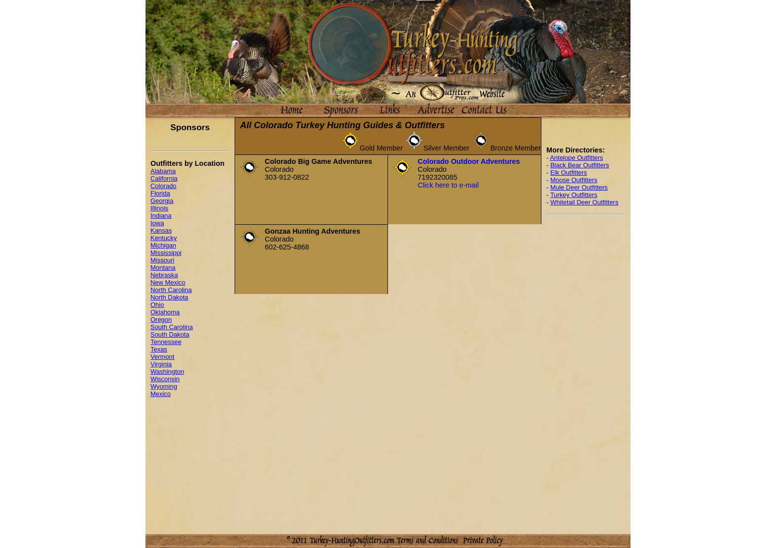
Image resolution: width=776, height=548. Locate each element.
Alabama (163, 171)
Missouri (162, 260)
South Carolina (171, 327)
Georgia (161, 200)
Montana (162, 267)
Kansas (161, 230)
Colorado (163, 186)
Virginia (161, 364)
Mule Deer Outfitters (579, 187)
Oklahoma (165, 312)
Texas (158, 349)
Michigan (163, 245)
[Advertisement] (586, 371)
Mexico (160, 394)
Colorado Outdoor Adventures (469, 161)
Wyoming (163, 386)
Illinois (159, 208)
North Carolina (171, 290)
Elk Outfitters (568, 172)
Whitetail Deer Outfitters (584, 202)
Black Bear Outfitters (579, 165)
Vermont (162, 356)
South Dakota (170, 334)
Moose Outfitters (573, 180)
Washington (167, 371)
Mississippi (166, 252)
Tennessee (166, 342)
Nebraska (164, 275)
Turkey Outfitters (573, 195)
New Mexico (168, 282)
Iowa (157, 223)
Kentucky (163, 238)
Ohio (157, 304)
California (164, 178)
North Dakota (169, 297)
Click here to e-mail (448, 185)
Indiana (161, 215)
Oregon (161, 319)
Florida (160, 193)
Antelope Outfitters (576, 157)
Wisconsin (165, 379)
